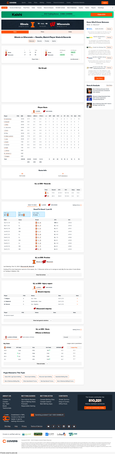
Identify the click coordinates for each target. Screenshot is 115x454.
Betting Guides (28, 396)
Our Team (6, 404)
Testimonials (7, 408)
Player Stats (35, 59)
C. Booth (6, 142)
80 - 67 (39, 237)
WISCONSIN (47, 287)
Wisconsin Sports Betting (45, 376)
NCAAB (4, 7)
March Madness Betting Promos (65, 381)
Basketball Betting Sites (62, 376)
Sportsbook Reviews (28, 399)
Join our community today (95, 408)
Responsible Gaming (28, 406)
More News (109, 85)
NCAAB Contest (60, 7)
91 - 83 (39, 228)
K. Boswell (6, 121)
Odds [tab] (70, 32)
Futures (39, 7)
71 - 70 (39, 246)
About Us (7, 396)
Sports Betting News (28, 402)
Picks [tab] (42, 32)
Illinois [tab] (36, 111)
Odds (33, 7)
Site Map (7, 426)
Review (109, 29)
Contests (63, 396)
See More (99, 78)
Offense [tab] (11, 337)
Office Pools (63, 404)
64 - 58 (39, 249)
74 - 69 (39, 240)
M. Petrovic (7, 304)
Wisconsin (63, 24)
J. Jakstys (6, 150)
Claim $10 (101, 14)
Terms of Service (36, 426)
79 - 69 (39, 234)
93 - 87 (39, 225)
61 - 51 (39, 231)
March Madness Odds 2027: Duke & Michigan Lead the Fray (102, 104)
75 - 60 (39, 243)
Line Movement (74, 59)
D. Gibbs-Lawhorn (8, 136)
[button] (43, 275)
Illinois (24, 24)
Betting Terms (77, 205)
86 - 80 (39, 222)
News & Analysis (48, 7)
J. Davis (6, 130)
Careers (5, 402)
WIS (48, 196)
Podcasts (24, 404)
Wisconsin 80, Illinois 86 (27, 266)
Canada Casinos (45, 402)
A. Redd (6, 147)
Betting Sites (46, 396)
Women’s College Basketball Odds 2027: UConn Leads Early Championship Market (101, 98)
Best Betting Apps (46, 404)
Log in (105, 2)
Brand (5, 406)
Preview (47, 41)
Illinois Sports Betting (30, 376)
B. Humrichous (7, 119)
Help (16, 426)
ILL (48, 192)
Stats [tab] (15, 32)
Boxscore (31, 41)
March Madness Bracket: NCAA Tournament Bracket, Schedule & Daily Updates (101, 90)
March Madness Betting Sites (12, 381)
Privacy (24, 426)
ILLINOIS (37, 287)
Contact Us (6, 399)
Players (93, 7)
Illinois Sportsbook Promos (30, 381)
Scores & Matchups (15, 7)
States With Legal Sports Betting (13, 376)
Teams (87, 7)
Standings (101, 7)
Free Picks (26, 7)
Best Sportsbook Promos (47, 381)
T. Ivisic (6, 139)
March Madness (72, 7)
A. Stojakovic (7, 301)
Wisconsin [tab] (47, 111)
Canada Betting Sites (47, 399)
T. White (6, 124)
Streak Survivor (64, 399)
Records (39, 41)
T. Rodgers (6, 156)
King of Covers (64, 402)
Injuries (81, 7)
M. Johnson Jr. (7, 153)
